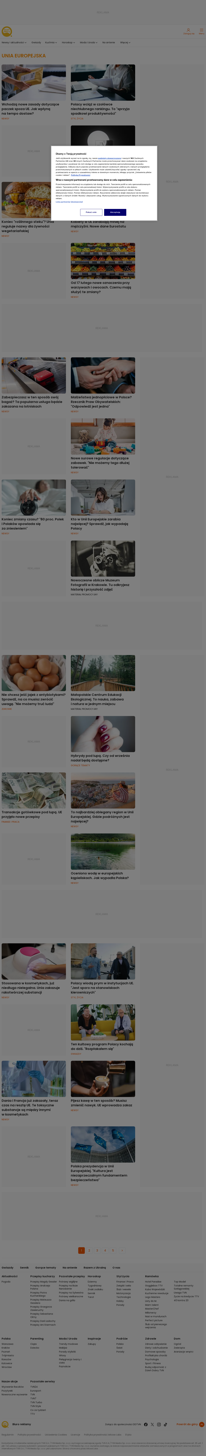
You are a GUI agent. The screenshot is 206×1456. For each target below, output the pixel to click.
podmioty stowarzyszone (109, 158)
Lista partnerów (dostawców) (69, 202)
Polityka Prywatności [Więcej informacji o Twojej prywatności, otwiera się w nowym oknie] (80, 175)
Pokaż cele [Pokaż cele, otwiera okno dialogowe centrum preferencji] (91, 212)
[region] (104, 183)
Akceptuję (115, 212)
